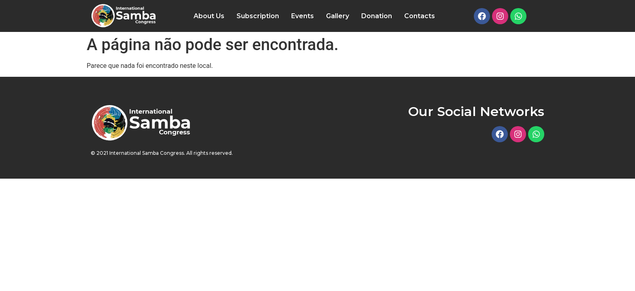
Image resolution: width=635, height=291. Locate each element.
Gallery (337, 16)
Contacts (419, 16)
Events (302, 16)
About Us (209, 16)
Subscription (258, 16)
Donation (376, 16)
